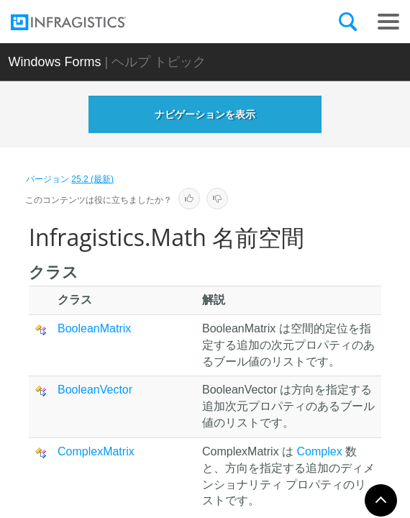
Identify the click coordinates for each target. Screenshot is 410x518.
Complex (319, 451)
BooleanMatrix (94, 328)
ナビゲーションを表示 (205, 114)
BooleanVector (95, 389)
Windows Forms (54, 62)
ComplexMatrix (96, 451)
